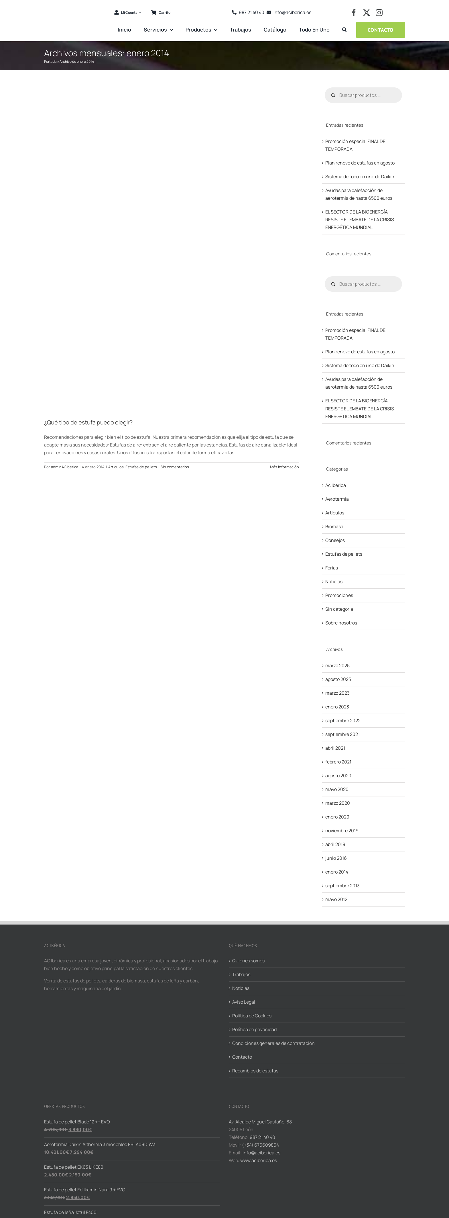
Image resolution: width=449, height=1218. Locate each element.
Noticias (333, 581)
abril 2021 (335, 748)
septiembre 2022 (343, 720)
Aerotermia (337, 499)
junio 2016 (336, 858)
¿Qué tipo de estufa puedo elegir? (88, 422)
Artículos (116, 466)
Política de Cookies (251, 1016)
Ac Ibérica (335, 485)
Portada (50, 61)
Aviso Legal (243, 1002)
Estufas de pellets (141, 466)
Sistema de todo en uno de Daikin (359, 176)
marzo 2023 (337, 693)
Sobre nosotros (341, 623)
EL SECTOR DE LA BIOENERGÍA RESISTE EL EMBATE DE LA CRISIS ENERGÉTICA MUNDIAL (359, 219)
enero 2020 (337, 817)
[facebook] (353, 12)
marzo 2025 (337, 665)
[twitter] (366, 12)
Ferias (331, 568)
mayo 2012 (336, 899)
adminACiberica (64, 466)
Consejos (335, 540)
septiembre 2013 (342, 885)
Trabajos (241, 974)
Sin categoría (339, 609)
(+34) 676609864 (260, 1145)
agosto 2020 (338, 775)
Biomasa (334, 526)
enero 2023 (337, 707)
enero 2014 (336, 872)
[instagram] (379, 12)
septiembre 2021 (342, 734)
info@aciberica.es (261, 1153)
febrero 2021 (338, 762)
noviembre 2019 (342, 830)
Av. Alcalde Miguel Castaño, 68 (260, 1122)
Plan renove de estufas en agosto (360, 163)
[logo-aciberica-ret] (74, 3)
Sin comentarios (175, 466)
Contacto (242, 1057)
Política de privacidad (254, 1029)
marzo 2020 (337, 803)
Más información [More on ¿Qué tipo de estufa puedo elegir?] (284, 466)
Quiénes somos (248, 960)
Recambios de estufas (255, 1071)
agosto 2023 (338, 679)
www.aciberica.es (258, 1160)
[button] (344, 30)
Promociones (339, 595)
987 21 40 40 (262, 1137)
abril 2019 (335, 844)
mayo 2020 (336, 789)
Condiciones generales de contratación (273, 1043)
